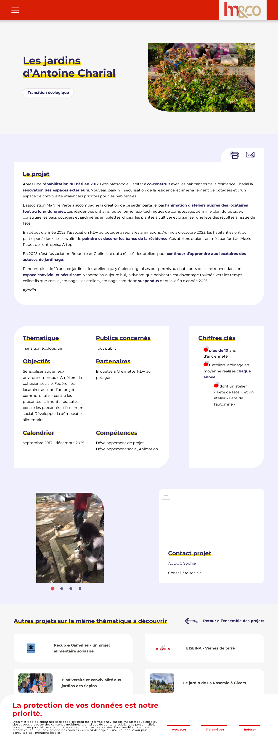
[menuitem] (15, 10)
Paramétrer (215, 729)
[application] (211, 517)
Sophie (182, 563)
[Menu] (15, 10)
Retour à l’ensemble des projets (233, 621)
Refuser (250, 729)
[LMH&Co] (243, 10)
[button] (166, 495)
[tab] (52, 588)
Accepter (179, 729)
